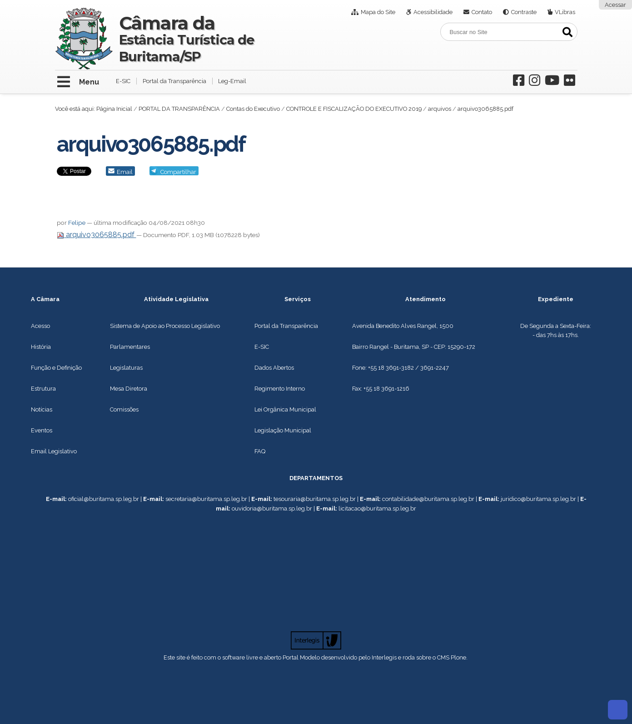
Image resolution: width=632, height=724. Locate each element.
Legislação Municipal (282, 430)
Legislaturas (126, 367)
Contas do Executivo (253, 108)
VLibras (565, 12)
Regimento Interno (279, 388)
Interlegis (384, 657)
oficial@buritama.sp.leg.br (103, 499)
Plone (458, 657)
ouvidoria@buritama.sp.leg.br (272, 508)
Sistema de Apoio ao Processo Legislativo (165, 325)
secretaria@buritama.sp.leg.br (206, 499)
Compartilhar (178, 172)
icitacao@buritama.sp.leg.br (378, 508)
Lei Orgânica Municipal (285, 409)
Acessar (615, 4)
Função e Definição (56, 367)
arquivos (439, 108)
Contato (482, 12)
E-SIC (123, 81)
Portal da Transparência (174, 81)
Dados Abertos (274, 367)
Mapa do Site (378, 12)
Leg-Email (232, 81)
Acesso (40, 325)
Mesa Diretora (128, 388)
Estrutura (43, 388)
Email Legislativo (54, 451)
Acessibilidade (433, 12)
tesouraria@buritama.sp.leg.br (315, 499)
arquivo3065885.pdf (96, 234)
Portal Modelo (301, 657)
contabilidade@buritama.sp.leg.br (428, 499)
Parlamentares (130, 346)
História (41, 346)
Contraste (524, 12)
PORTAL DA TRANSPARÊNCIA (179, 108)
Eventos (41, 430)
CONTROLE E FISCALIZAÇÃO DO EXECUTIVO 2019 (354, 108)
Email (125, 172)
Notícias (41, 409)
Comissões (124, 409)
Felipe (76, 222)
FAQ (259, 451)
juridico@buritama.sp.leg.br (538, 499)
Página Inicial (114, 108)
